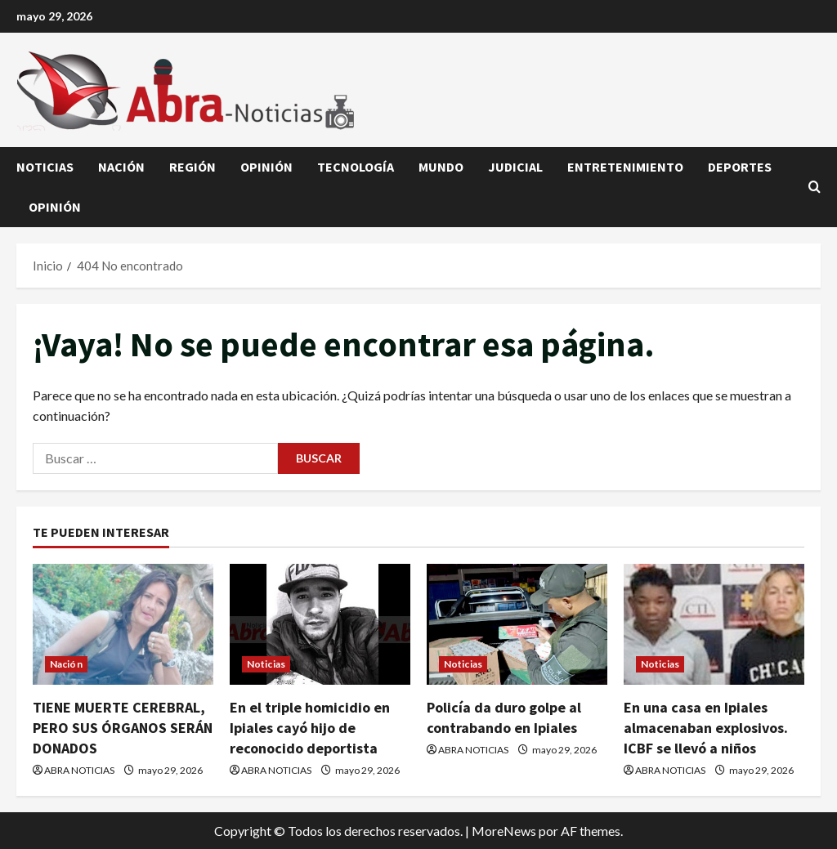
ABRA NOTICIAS (79, 770)
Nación (121, 167)
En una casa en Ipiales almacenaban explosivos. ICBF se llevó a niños (706, 727)
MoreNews (504, 830)
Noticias (45, 167)
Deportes (740, 167)
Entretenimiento (625, 167)
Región (192, 167)
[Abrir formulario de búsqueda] (814, 187)
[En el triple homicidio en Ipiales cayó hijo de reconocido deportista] (320, 624)
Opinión (266, 167)
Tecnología (355, 167)
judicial (515, 167)
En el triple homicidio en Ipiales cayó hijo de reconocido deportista (310, 727)
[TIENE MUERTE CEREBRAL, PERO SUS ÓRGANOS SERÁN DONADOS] (123, 624)
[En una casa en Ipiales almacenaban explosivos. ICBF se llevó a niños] (714, 624)
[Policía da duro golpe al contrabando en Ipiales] (517, 624)
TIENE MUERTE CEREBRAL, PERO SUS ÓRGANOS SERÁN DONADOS (123, 727)
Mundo (440, 167)
